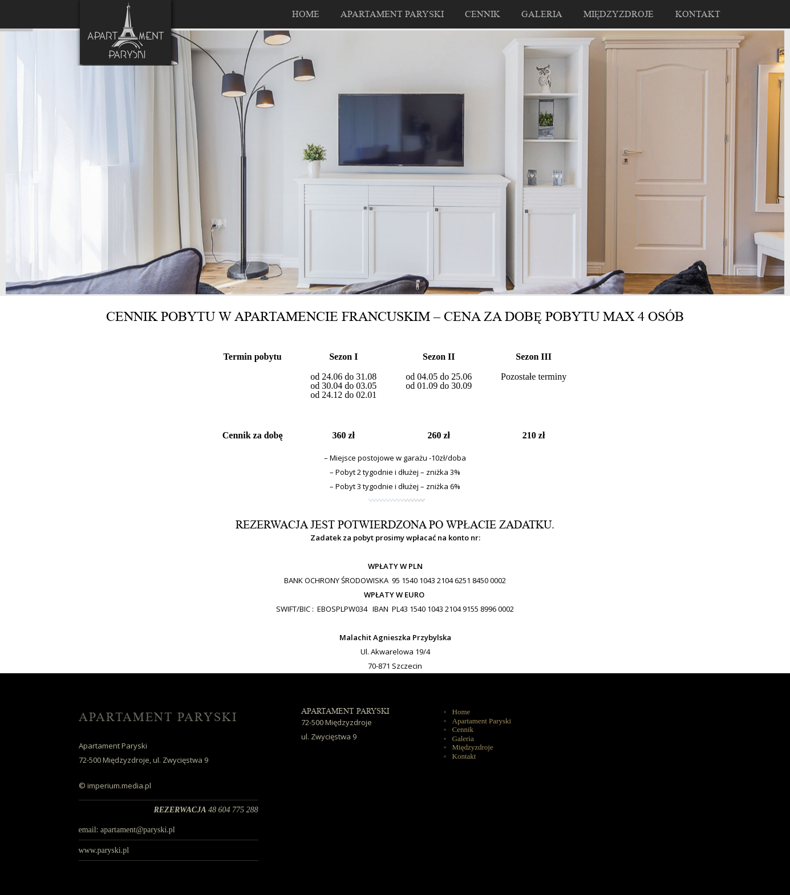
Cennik (482, 14)
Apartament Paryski (392, 14)
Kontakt (697, 14)
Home (305, 14)
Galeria (541, 14)
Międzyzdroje (619, 14)
